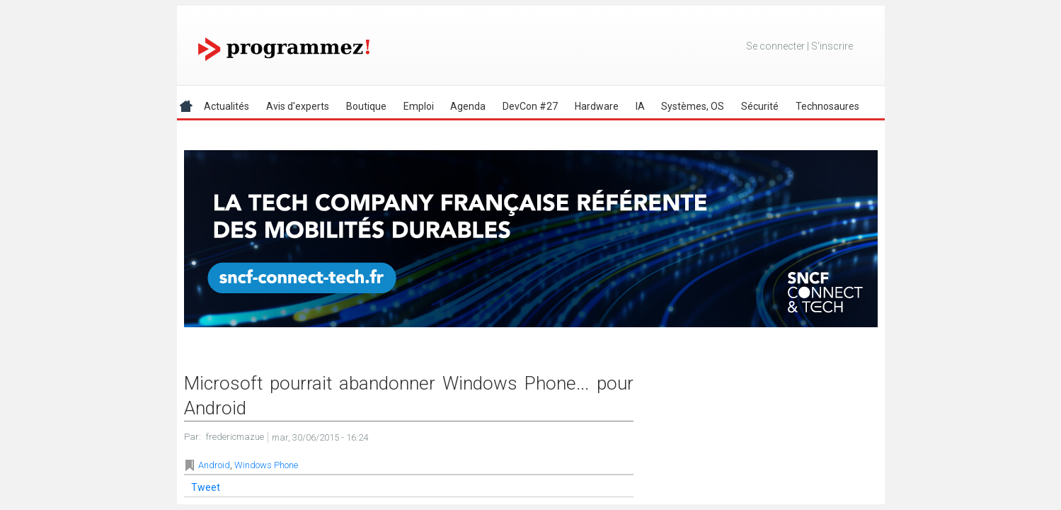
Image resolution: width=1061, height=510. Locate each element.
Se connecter (775, 46)
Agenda (468, 106)
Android (214, 465)
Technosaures (827, 106)
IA (640, 106)
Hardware (597, 106)
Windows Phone (266, 465)
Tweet (205, 487)
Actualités (226, 106)
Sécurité (760, 106)
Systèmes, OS (692, 106)
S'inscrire (832, 46)
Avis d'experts (297, 106)
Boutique (366, 106)
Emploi (418, 106)
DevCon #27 (530, 106)
